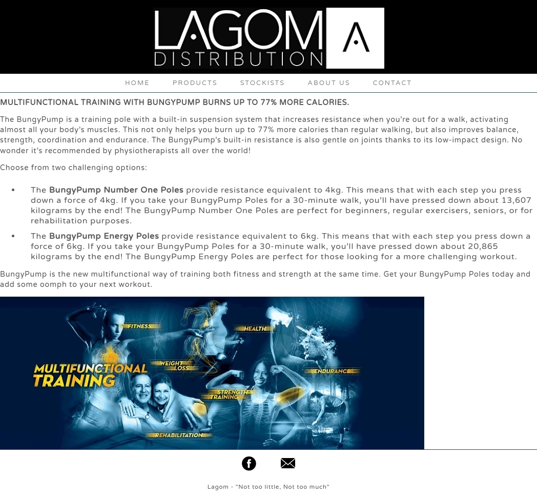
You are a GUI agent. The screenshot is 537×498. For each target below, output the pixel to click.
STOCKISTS (262, 83)
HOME (137, 83)
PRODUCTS (195, 83)
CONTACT (392, 83)
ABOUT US (328, 83)
